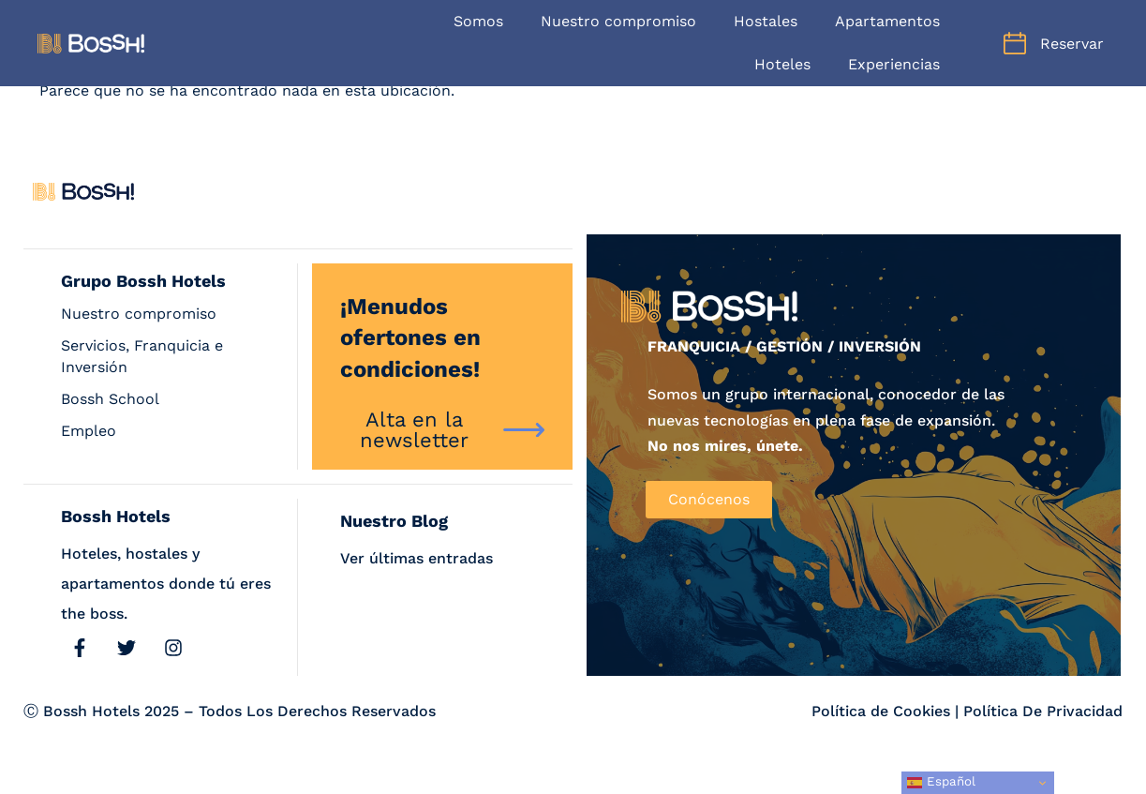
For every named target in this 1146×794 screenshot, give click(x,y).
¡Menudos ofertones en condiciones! (410, 337)
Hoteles (782, 64)
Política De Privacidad (1043, 711)
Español (941, 782)
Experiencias (894, 64)
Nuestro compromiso (618, 21)
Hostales (765, 21)
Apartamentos (887, 21)
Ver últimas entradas (416, 558)
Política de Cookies (880, 711)
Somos (478, 21)
